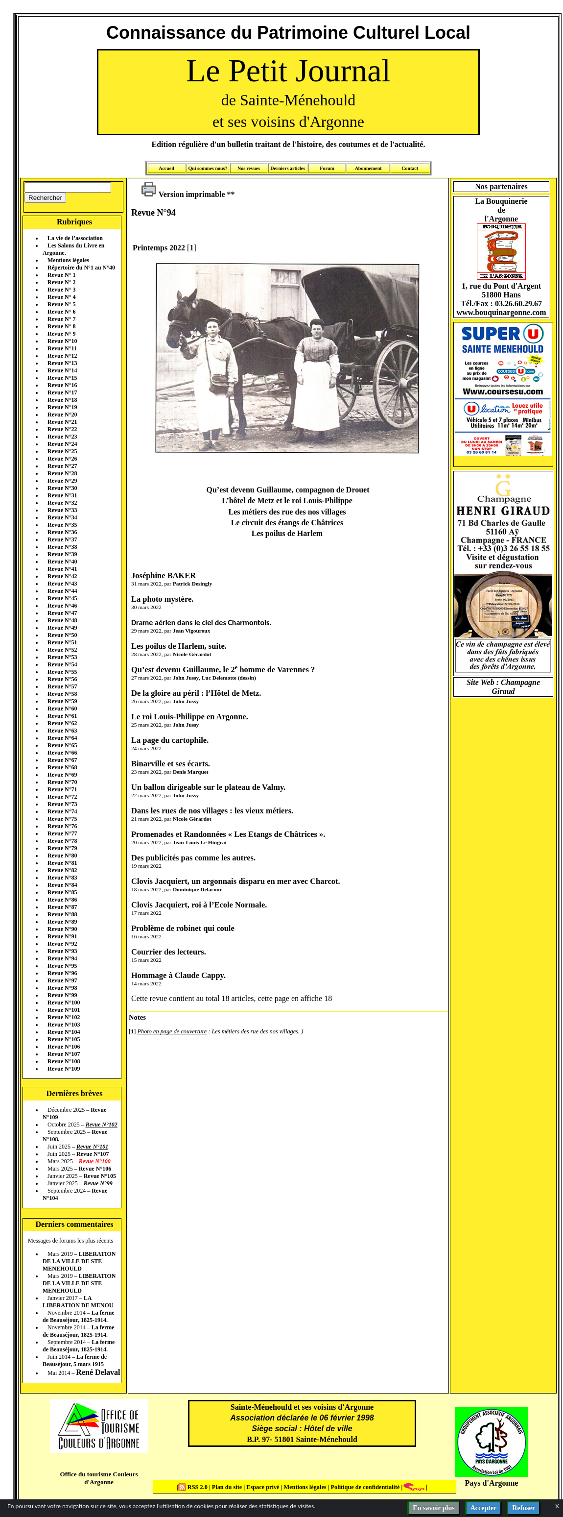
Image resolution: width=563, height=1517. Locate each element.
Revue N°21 (62, 421)
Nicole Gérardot (192, 654)
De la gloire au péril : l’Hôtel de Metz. (196, 693)
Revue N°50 (62, 635)
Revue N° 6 (61, 311)
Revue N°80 (62, 855)
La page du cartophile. (170, 740)
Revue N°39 (62, 554)
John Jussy (186, 678)
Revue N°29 (62, 480)
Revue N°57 (62, 686)
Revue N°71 (62, 789)
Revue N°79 (62, 848)
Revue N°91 (62, 936)
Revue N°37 (62, 539)
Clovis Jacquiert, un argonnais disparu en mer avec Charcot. (235, 881)
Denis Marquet (191, 772)
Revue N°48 (62, 620)
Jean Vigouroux (191, 631)
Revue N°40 (62, 561)
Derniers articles (287, 168)
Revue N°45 (62, 598)
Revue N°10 (62, 341)
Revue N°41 (62, 568)
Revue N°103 (63, 1024)
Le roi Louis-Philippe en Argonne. (189, 716)
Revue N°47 (62, 613)
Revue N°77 (62, 833)
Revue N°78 (62, 840)
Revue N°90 (62, 929)
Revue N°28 (62, 473)
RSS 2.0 (193, 1487)
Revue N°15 (62, 377)
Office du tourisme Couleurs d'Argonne (99, 1478)
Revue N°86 (62, 899)
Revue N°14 (62, 370)
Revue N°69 (62, 774)
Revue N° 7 (61, 319)
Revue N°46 (62, 605)
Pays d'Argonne (491, 1483)
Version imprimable (183, 194)
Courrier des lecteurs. (168, 951)
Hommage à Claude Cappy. (178, 975)
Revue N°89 (62, 921)
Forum (327, 168)
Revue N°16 (62, 385)
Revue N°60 (62, 708)
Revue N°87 (62, 907)
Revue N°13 (62, 363)
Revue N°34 (62, 517)
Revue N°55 (62, 671)
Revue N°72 (62, 796)
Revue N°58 (62, 693)
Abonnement (368, 168)
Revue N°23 (62, 436)
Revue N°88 (62, 914)
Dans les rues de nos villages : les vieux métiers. (212, 810)
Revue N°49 (62, 627)
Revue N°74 (62, 811)
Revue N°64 (62, 737)
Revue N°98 (62, 987)
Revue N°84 (62, 884)
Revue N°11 (62, 348)
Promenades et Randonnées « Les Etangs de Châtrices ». (228, 834)
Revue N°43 (62, 583)
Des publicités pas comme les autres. (193, 857)
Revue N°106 (63, 1046)
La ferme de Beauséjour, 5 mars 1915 (75, 1360)
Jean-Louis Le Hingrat (200, 842)
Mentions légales (68, 260)
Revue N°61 (62, 715)
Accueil (166, 168)
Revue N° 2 (61, 282)
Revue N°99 (62, 995)
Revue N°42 (62, 576)
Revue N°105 (63, 1039)
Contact (409, 168)
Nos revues (248, 168)
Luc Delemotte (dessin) (229, 678)
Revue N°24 (62, 443)
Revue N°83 (62, 877)
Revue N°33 (62, 510)
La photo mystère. (162, 599)
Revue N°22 (62, 429)
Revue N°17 (62, 392)
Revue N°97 (62, 980)
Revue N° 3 (61, 289)
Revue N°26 (62, 458)
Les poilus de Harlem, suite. (179, 646)
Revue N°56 (62, 679)
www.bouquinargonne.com (501, 312)
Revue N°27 (62, 466)
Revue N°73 (62, 804)
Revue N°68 (62, 767)
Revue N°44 (62, 590)
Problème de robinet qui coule (183, 928)
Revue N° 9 (61, 333)
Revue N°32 (62, 502)
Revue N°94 (62, 958)
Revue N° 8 (61, 326)
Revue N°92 (62, 943)
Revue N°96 (62, 973)
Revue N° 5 (61, 304)
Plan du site (228, 1487)
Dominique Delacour (197, 889)
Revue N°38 (62, 546)
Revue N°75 (62, 818)
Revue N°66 (62, 752)
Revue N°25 (62, 451)
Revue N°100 (63, 1002)
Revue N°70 (62, 782)
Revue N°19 (62, 407)
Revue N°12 (62, 355)
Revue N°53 (62, 657)
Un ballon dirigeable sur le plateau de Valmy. (208, 787)
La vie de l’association (75, 238)
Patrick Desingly (192, 584)
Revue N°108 (63, 1061)
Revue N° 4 (61, 297)
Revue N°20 (62, 414)
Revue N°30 (62, 488)
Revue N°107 (63, 1054)
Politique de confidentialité (364, 1487)
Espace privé (262, 1487)
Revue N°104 (63, 1031)
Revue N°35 (62, 524)
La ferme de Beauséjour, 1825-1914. (79, 1316)
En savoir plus (433, 1508)
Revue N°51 (62, 642)
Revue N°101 (63, 1009)
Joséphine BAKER (163, 575)
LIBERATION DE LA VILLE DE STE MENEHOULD (79, 1261)
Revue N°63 (62, 730)
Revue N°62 (62, 723)
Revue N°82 (62, 870)
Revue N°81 (62, 862)
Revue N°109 (63, 1068)
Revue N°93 (62, 951)
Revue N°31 (62, 495)
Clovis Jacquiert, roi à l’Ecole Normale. (199, 904)
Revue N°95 (62, 965)
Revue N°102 (63, 1017)
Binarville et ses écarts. (170, 763)
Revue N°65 (62, 745)
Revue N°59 (62, 701)
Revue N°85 (62, 892)
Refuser (523, 1508)
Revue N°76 (62, 826)
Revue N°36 (62, 532)
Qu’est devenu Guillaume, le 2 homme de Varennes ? (223, 669)
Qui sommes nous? (207, 168)
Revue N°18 (62, 399)
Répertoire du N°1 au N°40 (81, 267)
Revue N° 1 (61, 274)
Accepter (483, 1508)
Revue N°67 (62, 760)
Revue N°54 (62, 664)
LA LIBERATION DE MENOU (78, 1302)
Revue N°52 (62, 649)
